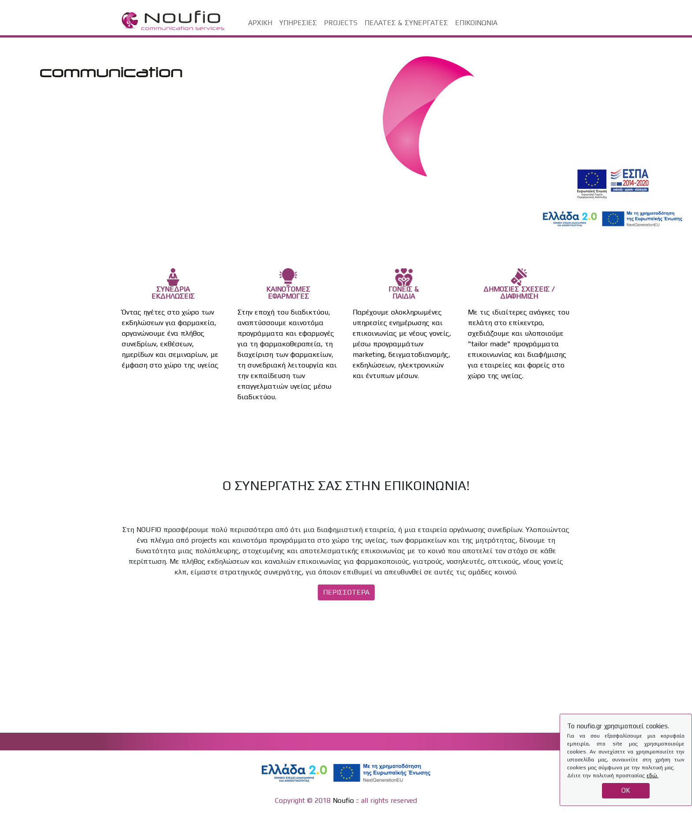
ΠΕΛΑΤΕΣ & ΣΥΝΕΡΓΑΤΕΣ (406, 23)
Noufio (343, 800)
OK (625, 790)
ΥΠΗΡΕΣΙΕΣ (298, 23)
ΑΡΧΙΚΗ (260, 23)
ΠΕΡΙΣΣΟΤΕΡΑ (346, 592)
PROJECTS (340, 23)
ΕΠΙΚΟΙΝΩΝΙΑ (476, 23)
